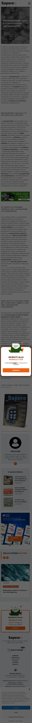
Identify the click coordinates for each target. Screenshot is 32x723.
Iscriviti (16, 370)
